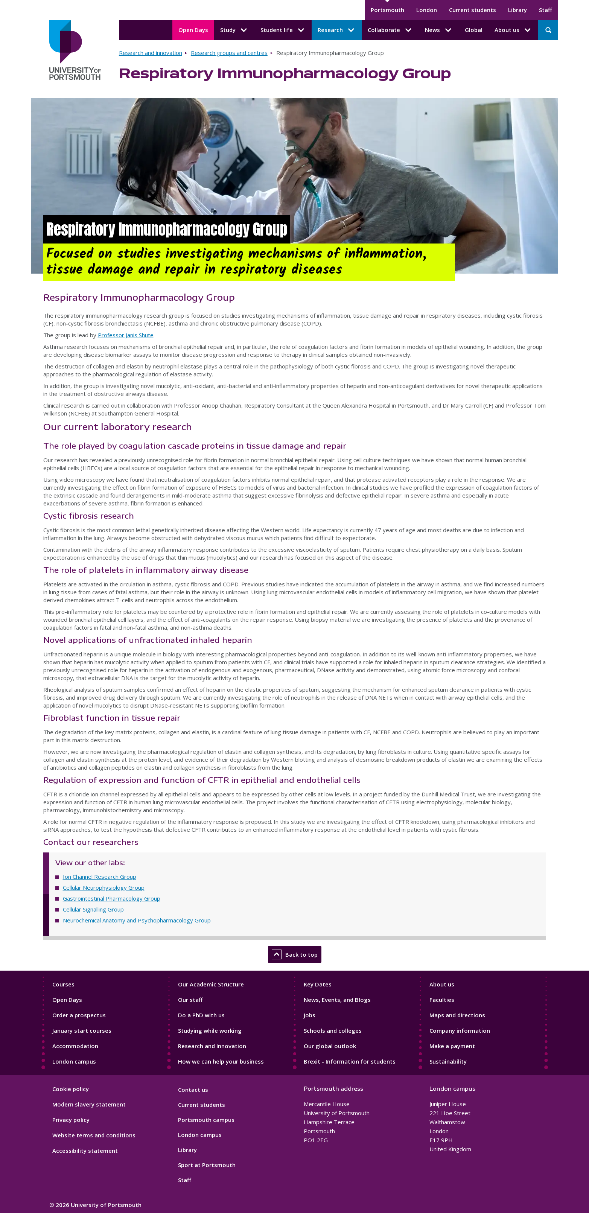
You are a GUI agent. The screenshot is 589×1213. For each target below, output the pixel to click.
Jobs (309, 1015)
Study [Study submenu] (234, 30)
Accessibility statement (85, 1150)
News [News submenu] (439, 30)
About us (441, 984)
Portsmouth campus (206, 1119)
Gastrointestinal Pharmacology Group (111, 898)
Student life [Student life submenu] (283, 30)
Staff (545, 10)
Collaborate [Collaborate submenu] (390, 30)
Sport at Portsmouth (207, 1165)
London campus (74, 1061)
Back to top (295, 954)
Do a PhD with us (201, 1015)
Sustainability (448, 1061)
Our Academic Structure (211, 984)
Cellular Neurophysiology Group (104, 887)
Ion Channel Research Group (99, 876)
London (426, 10)
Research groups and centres (229, 52)
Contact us (193, 1089)
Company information (459, 1030)
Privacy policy (71, 1119)
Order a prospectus (79, 1015)
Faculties (441, 999)
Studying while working (210, 1030)
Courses (63, 984)
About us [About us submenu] (513, 30)
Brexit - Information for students (350, 1061)
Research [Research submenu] (337, 30)
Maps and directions (457, 1015)
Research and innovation (150, 52)
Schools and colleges (333, 1030)
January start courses (81, 1030)
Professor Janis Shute (126, 335)
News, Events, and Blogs (337, 999)
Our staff (190, 999)
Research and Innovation (212, 1046)
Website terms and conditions (93, 1135)
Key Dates (318, 984)
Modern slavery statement (89, 1104)
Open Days (193, 29)
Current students (472, 10)
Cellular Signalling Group (93, 909)
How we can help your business (221, 1061)
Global (473, 29)
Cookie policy (70, 1089)
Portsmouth (387, 10)
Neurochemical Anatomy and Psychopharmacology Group (137, 920)
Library (517, 10)
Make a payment (452, 1046)
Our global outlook (330, 1046)
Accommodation (75, 1046)
